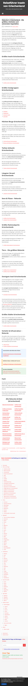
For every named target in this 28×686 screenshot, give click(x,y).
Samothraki (7, 614)
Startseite (5, 465)
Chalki (5, 571)
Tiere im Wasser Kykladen (9, 517)
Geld (5, 475)
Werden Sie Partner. (18, 658)
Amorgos (6, 546)
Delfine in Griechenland (9, 491)
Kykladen (5, 111)
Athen (4, 627)
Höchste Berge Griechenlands (10, 141)
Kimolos (5, 538)
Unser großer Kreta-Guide (9, 513)
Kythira (5, 591)
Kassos (5, 576)
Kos (4, 556)
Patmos (5, 561)
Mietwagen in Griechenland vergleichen (12, 372)
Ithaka (5, 588)
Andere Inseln (6, 602)
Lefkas (5, 585)
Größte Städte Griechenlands (9, 326)
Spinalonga (6, 505)
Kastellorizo (6, 577)
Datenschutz (5, 634)
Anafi (5, 549)
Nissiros (5, 558)
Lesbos (6, 616)
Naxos (5, 520)
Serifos (5, 541)
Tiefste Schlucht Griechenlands (10, 168)
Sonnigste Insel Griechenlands (10, 294)
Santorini (6, 519)
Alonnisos (6, 598)
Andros (5, 535)
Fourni (6, 609)
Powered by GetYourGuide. (8, 658)
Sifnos (5, 544)
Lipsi (5, 568)
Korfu (5, 581)
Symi (5, 555)
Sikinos (5, 543)
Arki (4, 569)
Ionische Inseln (6, 115)
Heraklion (6, 506)
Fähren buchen (7, 470)
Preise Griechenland (8, 473)
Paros (5, 522)
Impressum (5, 633)
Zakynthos (6, 589)
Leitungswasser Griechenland (10, 498)
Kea (4, 531)
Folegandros (6, 539)
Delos (5, 527)
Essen (5, 477)
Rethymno (6, 508)
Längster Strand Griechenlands (10, 193)
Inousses (6, 613)
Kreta (4, 500)
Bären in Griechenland (8, 494)
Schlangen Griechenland (9, 483)
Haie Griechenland (8, 485)
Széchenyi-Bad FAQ (7, 304)
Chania (5, 510)
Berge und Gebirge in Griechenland (11, 143)
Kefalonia (6, 586)
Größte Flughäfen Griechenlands (10, 346)
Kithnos (5, 533)
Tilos (5, 563)
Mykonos (6, 525)
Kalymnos (6, 566)
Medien (5, 480)
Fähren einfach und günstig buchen (11, 649)
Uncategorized (12, 18)
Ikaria (6, 619)
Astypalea (6, 573)
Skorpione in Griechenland (9, 486)
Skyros (5, 600)
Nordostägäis (7, 604)
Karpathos (6, 574)
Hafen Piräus (6, 344)
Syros (5, 530)
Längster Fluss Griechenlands (9, 220)
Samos (6, 606)
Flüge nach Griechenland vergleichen (11, 371)
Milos (5, 536)
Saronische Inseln (7, 623)
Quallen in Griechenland (9, 490)
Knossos (5, 502)
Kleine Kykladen (7, 548)
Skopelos (6, 597)
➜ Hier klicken (5, 460)
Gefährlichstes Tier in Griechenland (17, 451)
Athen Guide (6, 629)
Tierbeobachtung (7, 481)
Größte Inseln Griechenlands (9, 82)
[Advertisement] (9, 670)
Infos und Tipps (6, 467)
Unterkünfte (6, 472)
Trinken (5, 478)
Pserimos (6, 560)
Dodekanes (5, 113)
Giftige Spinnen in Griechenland (10, 488)
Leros (5, 564)
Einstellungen (6, 680)
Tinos (5, 528)
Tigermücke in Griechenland (10, 496)
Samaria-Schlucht (7, 503)
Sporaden (5, 116)
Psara (6, 611)
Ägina (6, 625)
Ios (4, 523)
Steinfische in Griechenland (10, 493)
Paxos (5, 583)
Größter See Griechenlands (9, 218)
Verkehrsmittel (7, 469)
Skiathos (5, 595)
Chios (6, 608)
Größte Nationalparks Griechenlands (11, 245)
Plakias (5, 511)
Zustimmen (4, 684)
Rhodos (5, 553)
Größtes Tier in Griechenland (9, 270)
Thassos (6, 617)
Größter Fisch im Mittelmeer (9, 271)
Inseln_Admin (15, 26)
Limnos (6, 621)
